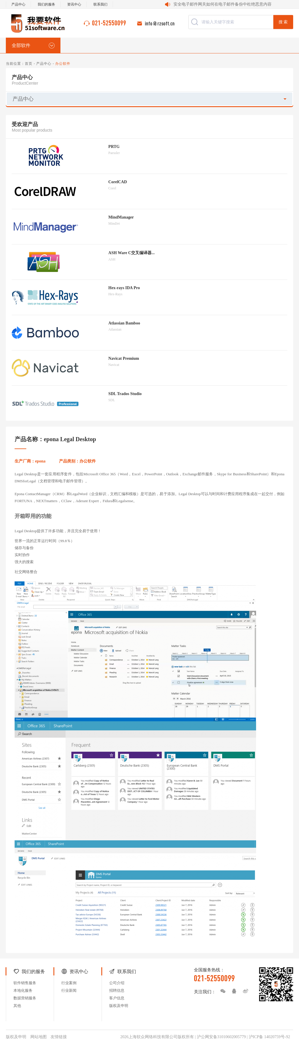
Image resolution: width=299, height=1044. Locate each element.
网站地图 (38, 1037)
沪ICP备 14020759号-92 (269, 1037)
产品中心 (18, 4)
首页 (28, 64)
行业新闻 (69, 990)
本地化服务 (22, 990)
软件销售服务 (24, 983)
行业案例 (69, 983)
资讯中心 (74, 4)
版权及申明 (118, 1005)
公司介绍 (116, 983)
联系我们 (100, 4)
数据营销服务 (24, 998)
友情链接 (59, 1037)
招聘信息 (116, 990)
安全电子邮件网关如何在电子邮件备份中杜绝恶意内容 (222, 4)
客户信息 (116, 998)
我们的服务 (46, 4)
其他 (17, 1005)
